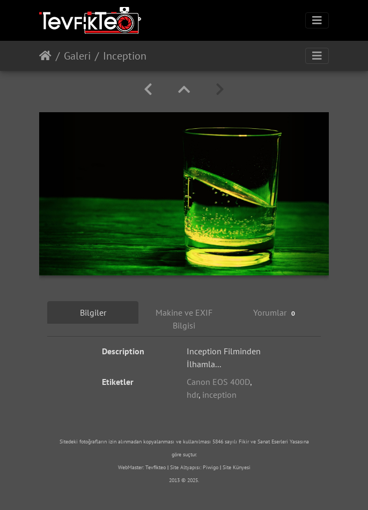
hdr (192, 394)
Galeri (77, 56)
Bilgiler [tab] (93, 312)
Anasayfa (45, 56)
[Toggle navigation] (317, 20)
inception (219, 394)
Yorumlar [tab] (275, 312)
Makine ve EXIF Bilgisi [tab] (184, 319)
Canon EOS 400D (218, 381)
